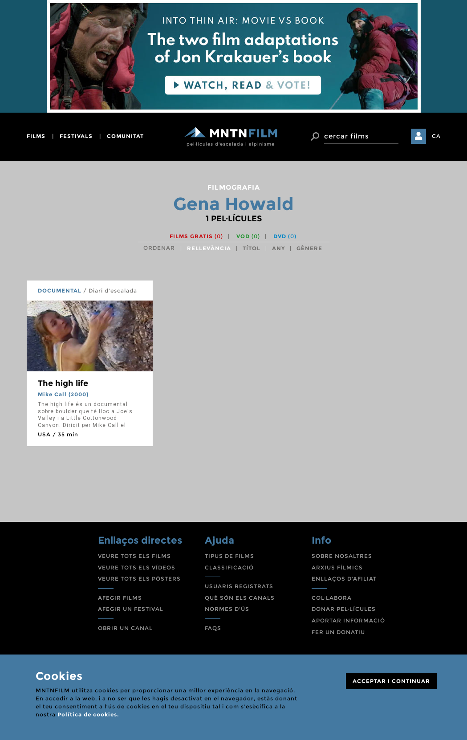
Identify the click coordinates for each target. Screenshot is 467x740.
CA (436, 136)
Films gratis (196, 236)
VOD (248, 236)
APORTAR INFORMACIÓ (348, 620)
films (36, 136)
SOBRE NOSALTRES (342, 556)
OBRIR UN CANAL (125, 628)
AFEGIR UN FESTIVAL (130, 609)
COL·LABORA (332, 597)
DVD (284, 236)
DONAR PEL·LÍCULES (344, 609)
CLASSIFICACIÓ (229, 567)
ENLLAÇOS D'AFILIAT (344, 578)
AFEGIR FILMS (120, 597)
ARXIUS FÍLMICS (337, 567)
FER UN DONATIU (338, 632)
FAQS (213, 628)
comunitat (125, 136)
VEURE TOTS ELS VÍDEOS (136, 567)
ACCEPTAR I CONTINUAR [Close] (391, 681)
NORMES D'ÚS (227, 609)
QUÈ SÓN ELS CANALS (240, 597)
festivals (76, 136)
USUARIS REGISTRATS (239, 586)
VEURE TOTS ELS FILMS (134, 556)
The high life (63, 383)
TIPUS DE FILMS (229, 556)
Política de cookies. (88, 714)
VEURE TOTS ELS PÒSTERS (139, 578)
